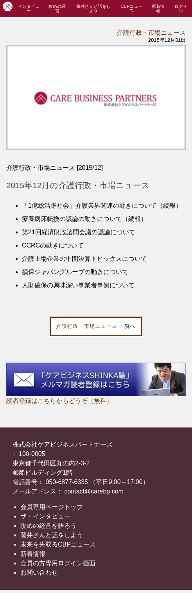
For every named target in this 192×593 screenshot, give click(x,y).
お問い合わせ (39, 572)
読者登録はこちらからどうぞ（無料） (59, 400)
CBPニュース (131, 8)
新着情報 (158, 8)
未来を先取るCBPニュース (58, 544)
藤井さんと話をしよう (93, 8)
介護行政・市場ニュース (151, 32)
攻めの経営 (57, 8)
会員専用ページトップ (51, 507)
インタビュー (28, 8)
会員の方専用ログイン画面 (57, 563)
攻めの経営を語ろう (48, 525)
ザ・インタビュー (45, 516)
